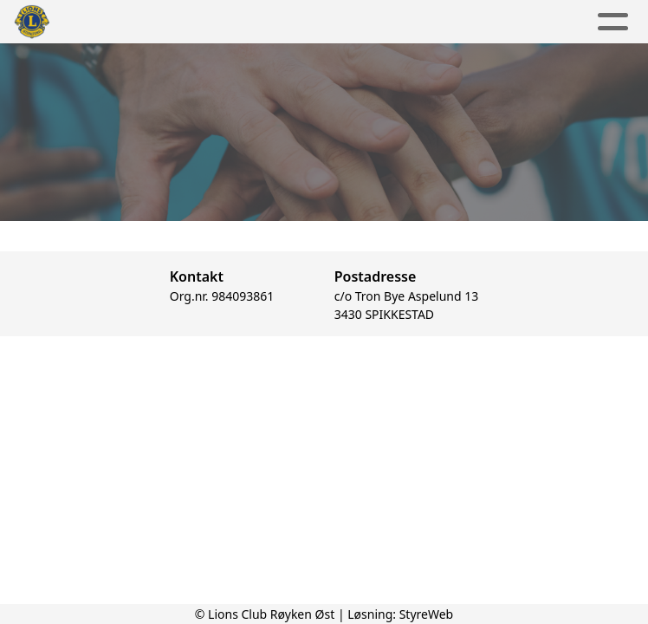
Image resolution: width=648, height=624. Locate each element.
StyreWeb (426, 614)
